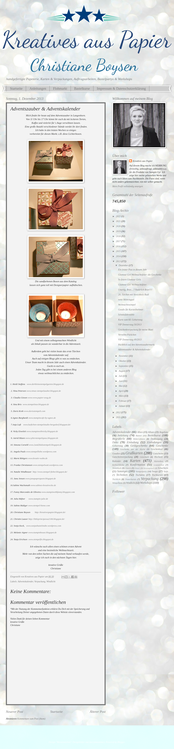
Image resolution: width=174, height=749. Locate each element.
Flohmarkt (60, 88)
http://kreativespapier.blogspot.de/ (50, 512)
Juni (121, 381)
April (121, 391)
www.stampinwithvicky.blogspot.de (42, 431)
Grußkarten (134, 453)
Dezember (124, 265)
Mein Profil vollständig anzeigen (127, 186)
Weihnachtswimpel (126, 304)
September (124, 366)
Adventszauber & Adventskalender (134, 349)
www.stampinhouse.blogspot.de (42, 532)
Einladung (133, 442)
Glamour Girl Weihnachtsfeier (132, 284)
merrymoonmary (97, 742)
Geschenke (162, 445)
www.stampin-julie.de (38, 498)
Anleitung (122, 435)
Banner (139, 435)
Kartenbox (158, 461)
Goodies (116, 453)
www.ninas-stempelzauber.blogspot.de (44, 391)
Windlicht (50, 581)
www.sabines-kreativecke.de (43, 485)
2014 (118, 256)
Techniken (121, 474)
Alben (140, 432)
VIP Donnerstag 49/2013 (129, 339)
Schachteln (163, 468)
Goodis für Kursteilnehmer (130, 309)
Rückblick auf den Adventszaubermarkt (136, 344)
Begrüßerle (118, 438)
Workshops (146, 482)
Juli (121, 376)
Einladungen (154, 442)
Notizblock (116, 468)
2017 (118, 241)
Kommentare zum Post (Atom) (31, 718)
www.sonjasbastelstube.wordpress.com (43, 525)
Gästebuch (144, 457)
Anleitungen (37, 88)
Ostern (128, 468)
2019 (118, 231)
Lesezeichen (159, 465)
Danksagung (157, 439)
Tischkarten (157, 475)
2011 (118, 417)
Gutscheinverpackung (122, 457)
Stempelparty (141, 471)
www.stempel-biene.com (39, 505)
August (122, 371)
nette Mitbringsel (126, 299)
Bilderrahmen (139, 439)
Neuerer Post (14, 711)
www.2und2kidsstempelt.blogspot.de (45, 445)
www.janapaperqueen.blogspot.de (40, 478)
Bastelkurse (82, 88)
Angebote (163, 432)
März (121, 396)
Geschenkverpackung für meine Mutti (135, 329)
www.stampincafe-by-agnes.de (42, 418)
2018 (118, 236)
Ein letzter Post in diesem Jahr (132, 269)
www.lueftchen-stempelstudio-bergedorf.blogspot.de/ (47, 424)
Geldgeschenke (138, 445)
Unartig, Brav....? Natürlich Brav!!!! (135, 289)
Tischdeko (140, 475)
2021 (118, 221)
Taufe (166, 471)
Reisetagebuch (148, 468)
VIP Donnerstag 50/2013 (129, 324)
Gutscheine (158, 453)
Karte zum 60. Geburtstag (130, 319)
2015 (118, 251)
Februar (123, 401)
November (124, 356)
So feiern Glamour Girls (129, 279)
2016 (118, 246)
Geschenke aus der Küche (132, 449)
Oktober (123, 361)
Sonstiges (122, 471)
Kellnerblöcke (118, 465)
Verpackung (39, 581)
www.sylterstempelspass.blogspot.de (42, 438)
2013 (118, 261)
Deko (115, 442)
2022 (118, 216)
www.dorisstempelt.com (34, 411)
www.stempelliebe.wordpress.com (41, 451)
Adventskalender (25, 581)
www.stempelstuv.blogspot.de (36, 404)
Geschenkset (157, 449)
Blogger (121, 742)
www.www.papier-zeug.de (39, 397)
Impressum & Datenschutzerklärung (121, 88)
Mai (121, 386)
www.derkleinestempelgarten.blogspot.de (45, 384)
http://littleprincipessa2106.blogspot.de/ (46, 519)
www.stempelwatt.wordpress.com (48, 465)
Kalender (116, 461)
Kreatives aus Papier (142, 161)
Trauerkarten (130, 479)
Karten (135, 461)
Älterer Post (98, 711)
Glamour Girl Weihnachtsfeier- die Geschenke (139, 274)
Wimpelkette (117, 483)
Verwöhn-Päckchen (127, 334)
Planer (137, 468)
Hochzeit (158, 457)
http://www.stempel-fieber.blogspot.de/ (50, 472)
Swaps (155, 471)
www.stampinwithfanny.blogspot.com (58, 492)
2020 (118, 226)
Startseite (16, 88)
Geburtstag (117, 446)
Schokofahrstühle (126, 314)
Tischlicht (116, 479)
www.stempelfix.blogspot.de (40, 539)
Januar (122, 406)
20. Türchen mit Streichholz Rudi (133, 294)
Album (151, 432)
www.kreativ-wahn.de (37, 458)
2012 (118, 412)
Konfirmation (137, 464)
